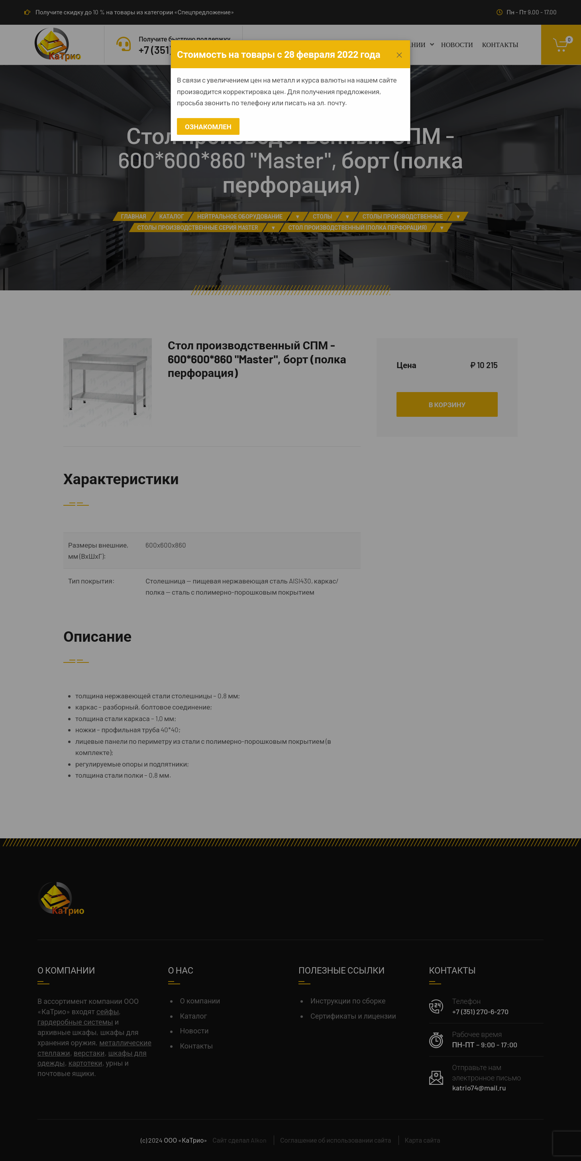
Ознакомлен (208, 126)
